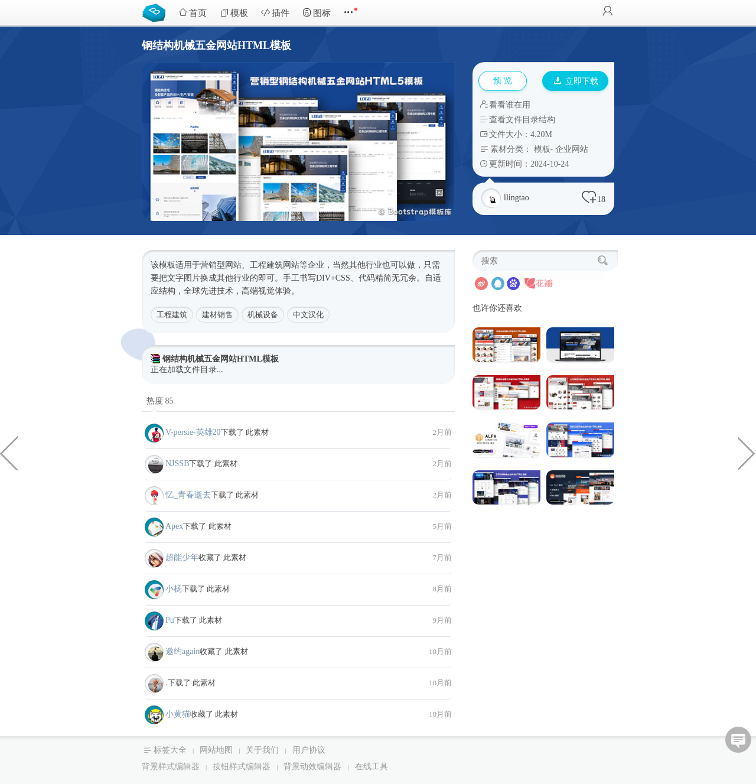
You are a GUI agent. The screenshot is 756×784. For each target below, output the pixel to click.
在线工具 (371, 766)
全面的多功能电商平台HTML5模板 (747, 452)
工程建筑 (172, 314)
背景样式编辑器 (171, 766)
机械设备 (262, 314)
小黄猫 (177, 714)
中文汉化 (308, 314)
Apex (174, 526)
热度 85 (160, 400)
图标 (316, 13)
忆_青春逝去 (188, 494)
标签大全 (170, 750)
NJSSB (177, 463)
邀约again (182, 651)
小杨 (173, 588)
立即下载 (575, 81)
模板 (234, 13)
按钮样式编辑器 (242, 766)
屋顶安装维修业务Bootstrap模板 (9, 452)
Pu (169, 620)
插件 (275, 13)
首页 (192, 13)
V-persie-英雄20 (193, 432)
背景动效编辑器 (312, 766)
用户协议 (308, 750)
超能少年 (181, 557)
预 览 (502, 80)
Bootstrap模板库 (156, 12)
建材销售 (217, 314)
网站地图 (216, 750)
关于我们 (262, 750)
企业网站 (571, 149)
